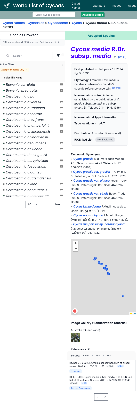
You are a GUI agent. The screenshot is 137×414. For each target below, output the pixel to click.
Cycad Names (75, 5)
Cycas (77, 23)
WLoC (110, 366)
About (132, 5)
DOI (120, 366)
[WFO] (122, 57)
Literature (99, 5)
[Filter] (58, 56)
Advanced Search (92, 14)
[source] (116, 87)
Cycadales (36, 23)
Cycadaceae (58, 23)
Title (98, 355)
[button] (75, 243)
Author (86, 355)
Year (109, 355)
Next (58, 204)
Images (116, 5)
